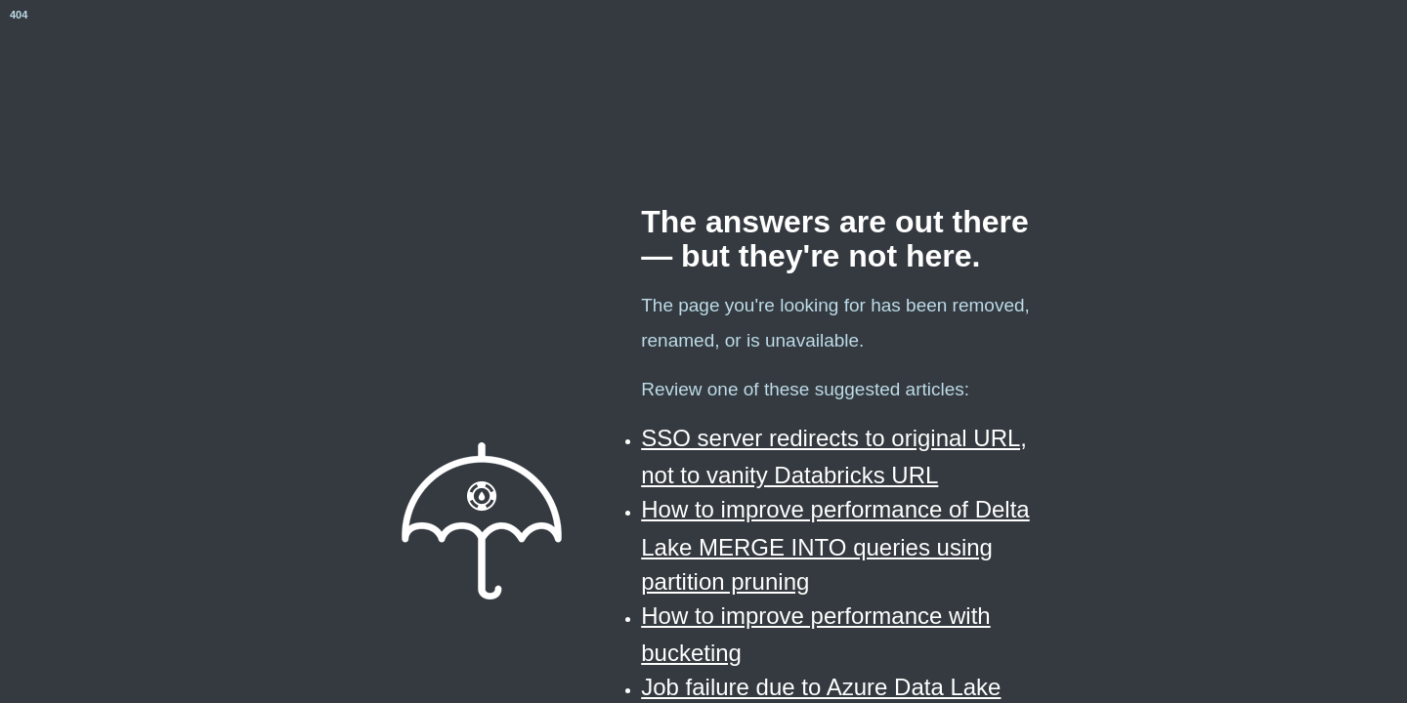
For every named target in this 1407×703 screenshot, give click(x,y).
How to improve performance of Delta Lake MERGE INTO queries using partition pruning (835, 545)
